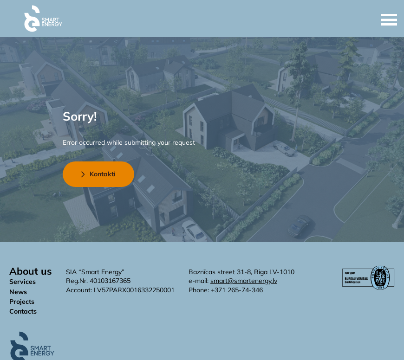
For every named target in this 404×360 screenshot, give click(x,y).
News (18, 292)
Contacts (23, 311)
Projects (21, 301)
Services (22, 281)
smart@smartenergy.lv (243, 280)
